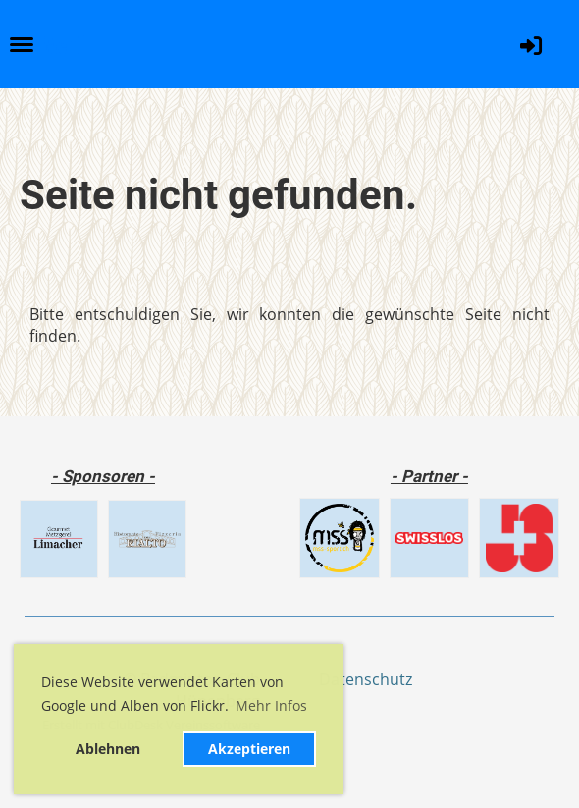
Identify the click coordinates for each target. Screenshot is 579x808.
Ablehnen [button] (108, 748)
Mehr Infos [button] (271, 705)
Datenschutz (365, 679)
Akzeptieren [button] (249, 748)
